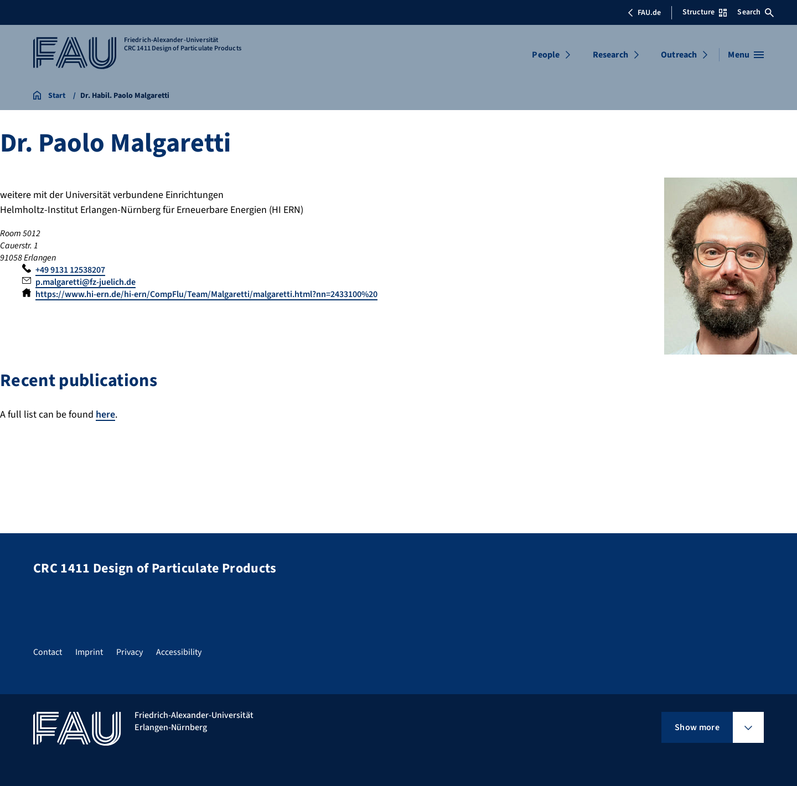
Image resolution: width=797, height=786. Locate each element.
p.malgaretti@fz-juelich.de (85, 282)
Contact (47, 652)
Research (610, 55)
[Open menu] (746, 55)
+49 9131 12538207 (70, 270)
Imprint (89, 652)
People (546, 55)
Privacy (129, 652)
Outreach (679, 55)
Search (755, 12)
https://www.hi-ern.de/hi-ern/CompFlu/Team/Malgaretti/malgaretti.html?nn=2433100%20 (206, 294)
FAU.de (644, 12)
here (105, 414)
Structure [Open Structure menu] (704, 12)
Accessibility (178, 652)
